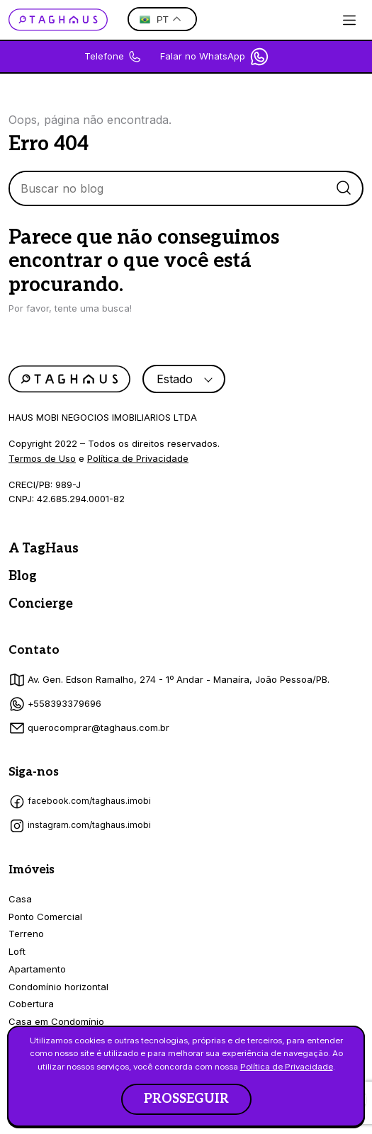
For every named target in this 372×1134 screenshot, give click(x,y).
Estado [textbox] (175, 379)
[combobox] (183, 379)
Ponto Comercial (45, 916)
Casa (20, 899)
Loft (17, 951)
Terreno (26, 933)
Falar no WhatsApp (215, 56)
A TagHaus (44, 548)
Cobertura (31, 1003)
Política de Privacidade (137, 458)
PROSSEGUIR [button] (186, 1099)
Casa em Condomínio (56, 1021)
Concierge (41, 603)
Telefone (113, 57)
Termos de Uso (42, 458)
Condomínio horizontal (58, 986)
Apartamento (37, 969)
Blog (23, 576)
